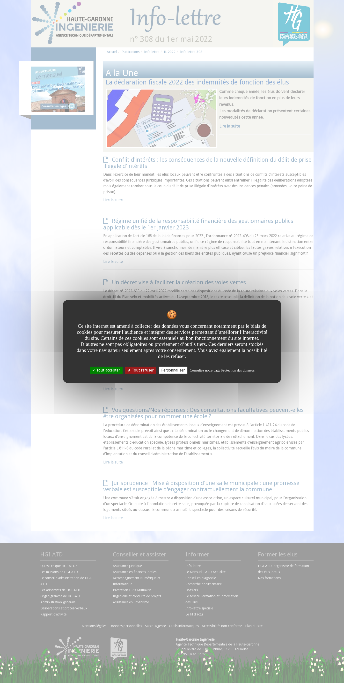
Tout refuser (141, 370)
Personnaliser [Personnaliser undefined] (173, 370)
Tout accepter (106, 370)
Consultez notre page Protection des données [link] (222, 370)
